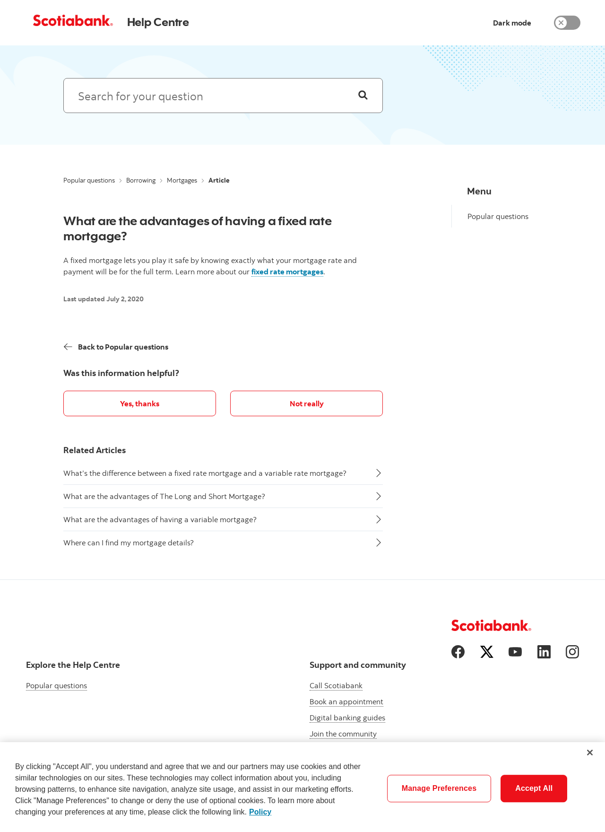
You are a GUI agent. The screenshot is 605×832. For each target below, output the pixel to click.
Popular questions (89, 180)
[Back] (116, 346)
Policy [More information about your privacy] (260, 812)
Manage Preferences (439, 788)
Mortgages (182, 180)
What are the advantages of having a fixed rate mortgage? (197, 228)
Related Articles (94, 450)
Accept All (534, 788)
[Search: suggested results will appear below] (223, 95)
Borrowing (141, 180)
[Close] (589, 752)
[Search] (363, 95)
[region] (302, 787)
